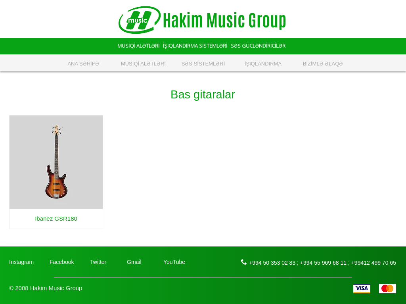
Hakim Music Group (224, 20)
